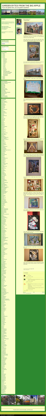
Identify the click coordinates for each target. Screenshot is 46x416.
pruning (3, 306)
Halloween (3, 223)
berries (3, 125)
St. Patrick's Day (4, 345)
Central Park (3, 144)
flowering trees (4, 201)
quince (3, 311)
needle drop (3, 273)
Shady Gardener (28, 278)
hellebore (3, 226)
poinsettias (3, 297)
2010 (3, 76)
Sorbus (3, 341)
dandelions (3, 173)
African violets (4, 101)
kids (2, 251)
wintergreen (3, 389)
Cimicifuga (3, 147)
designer (3, 176)
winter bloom (3, 386)
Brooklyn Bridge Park (4, 137)
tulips (2, 367)
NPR (2, 274)
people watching (4, 285)
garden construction (4, 208)
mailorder (3, 265)
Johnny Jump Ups (4, 248)
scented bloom (4, 329)
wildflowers (3, 380)
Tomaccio (3, 361)
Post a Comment (26, 290)
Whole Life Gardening (5, 96)
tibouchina (3, 360)
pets (2, 287)
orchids (3, 278)
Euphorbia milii (4, 192)
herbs (2, 227)
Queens (3, 310)
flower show (3, 200)
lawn (2, 255)
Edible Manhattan (5, 74)
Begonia (3, 124)
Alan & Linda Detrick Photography (6, 82)
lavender (3, 254)
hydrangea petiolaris (4, 237)
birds (2, 128)
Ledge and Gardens (4, 93)
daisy (2, 171)
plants (2, 295)
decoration (3, 174)
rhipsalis (3, 320)
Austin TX (3, 118)
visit (2, 372)
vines (2, 370)
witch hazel (3, 391)
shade (2, 334)
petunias (3, 288)
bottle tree (3, 133)
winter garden (3, 388)
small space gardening (5, 338)
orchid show (3, 277)
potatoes (3, 301)
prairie (2, 303)
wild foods (3, 377)
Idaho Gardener (4, 91)
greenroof (3, 222)
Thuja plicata (3, 359)
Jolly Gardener (4, 249)
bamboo (3, 120)
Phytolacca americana (5, 292)
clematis (3, 153)
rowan (2, 326)
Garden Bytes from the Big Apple (21, 6)
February (4, 69)
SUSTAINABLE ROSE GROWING (7, 72)
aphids (3, 108)
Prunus (3, 307)
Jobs (2, 246)
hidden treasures (4, 228)
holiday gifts (3, 230)
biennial (3, 127)
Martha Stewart (4, 267)
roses (2, 325)
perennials (3, 286)
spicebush (3, 342)
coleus (2, 156)
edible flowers (3, 184)
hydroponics (3, 238)
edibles (3, 186)
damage (3, 172)
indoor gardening (4, 240)
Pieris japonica (4, 293)
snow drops (3, 340)
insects (3, 241)
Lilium (2, 258)
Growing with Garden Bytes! (7, 73)
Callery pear (3, 142)
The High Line (3, 357)
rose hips (3, 324)
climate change (4, 154)
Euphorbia (3, 190)
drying (2, 181)
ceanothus (3, 143)
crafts (28, 269)
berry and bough (4, 126)
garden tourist (3, 212)
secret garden (3, 332)
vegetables (3, 368)
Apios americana (4, 109)
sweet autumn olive (4, 354)
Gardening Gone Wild (4, 89)
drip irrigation (3, 179)
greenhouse (3, 220)
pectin (2, 284)
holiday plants (3, 231)
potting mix (3, 302)
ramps (2, 313)
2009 (3, 77)
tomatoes (3, 362)
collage (27, 269)
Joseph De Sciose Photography (6, 92)
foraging (3, 203)
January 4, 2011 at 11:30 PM (29, 276)
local (2, 260)
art (25, 269)
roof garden (3, 322)
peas (2, 283)
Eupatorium (3, 189)
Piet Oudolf (3, 294)
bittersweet (3, 129)
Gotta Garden (3, 90)
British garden (3, 134)
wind (2, 382)
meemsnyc (27, 274)
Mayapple (3, 268)
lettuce (3, 256)
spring (2, 343)
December (4, 58)
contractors (3, 161)
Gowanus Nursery (4, 217)
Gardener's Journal (4, 88)
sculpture (3, 331)
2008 (3, 78)
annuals (3, 107)
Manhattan (3, 266)
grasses (3, 218)
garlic (2, 213)
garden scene (3, 211)
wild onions (3, 378)
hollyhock (3, 232)
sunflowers (3, 351)
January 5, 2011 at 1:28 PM (29, 281)
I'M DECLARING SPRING (6, 71)
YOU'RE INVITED (5, 75)
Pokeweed (3, 298)
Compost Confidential (5, 83)
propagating (3, 305)
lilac (2, 257)
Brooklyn (3, 136)
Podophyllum (3, 296)
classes (3, 152)
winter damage (4, 387)
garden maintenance (4, 209)
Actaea (3, 100)
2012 (3, 56)
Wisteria (3, 390)
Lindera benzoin (4, 259)
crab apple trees (4, 166)
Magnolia (3, 264)
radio (2, 312)
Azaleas (3, 119)
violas (2, 371)
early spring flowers (4, 182)
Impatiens (3, 239)
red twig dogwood (4, 316)
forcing (3, 204)
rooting (3, 323)
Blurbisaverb (3, 32)
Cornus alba (3, 164)
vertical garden (4, 369)
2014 (3, 54)
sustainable (3, 353)
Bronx (2, 135)
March (4, 68)
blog (8, 23)
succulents (3, 350)
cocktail (3, 155)
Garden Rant (3, 87)
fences (2, 198)
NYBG (2, 275)
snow (2, 339)
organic (3, 279)
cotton (2, 165)
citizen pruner (3, 148)
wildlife (3, 381)
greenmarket (3, 221)
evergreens (3, 193)
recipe (2, 314)
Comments (4, 49)
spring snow (3, 344)
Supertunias (3, 352)
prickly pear (3, 304)
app (2, 110)
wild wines (3, 379)
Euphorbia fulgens (4, 191)
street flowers (3, 348)
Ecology (3, 183)
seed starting (3, 333)
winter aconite (3, 385)
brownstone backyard (5, 139)
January (4, 70)
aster (2, 117)
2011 (3, 57)
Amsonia (3, 105)
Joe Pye (3, 247)
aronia (2, 114)
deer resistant (3, 175)
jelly (2, 245)
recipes (3, 315)
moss (2, 269)
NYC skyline (3, 276)
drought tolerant (4, 180)
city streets (3, 151)
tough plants (3, 363)
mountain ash (3, 270)
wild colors (3, 376)
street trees (3, 349)
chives (2, 145)
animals (3, 106)
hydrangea (3, 236)
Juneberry (3, 250)
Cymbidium (3, 170)
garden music (3, 210)
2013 (3, 55)
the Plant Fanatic (4, 358)
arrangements (3, 115)
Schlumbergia (3, 330)
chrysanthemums (4, 146)
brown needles (4, 138)
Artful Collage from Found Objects (6, 27)
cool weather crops (4, 163)
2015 (3, 53)
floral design (3, 199)
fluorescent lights (4, 202)
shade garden (3, 335)
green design (3, 219)
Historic (3, 229)
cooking (3, 162)
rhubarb (3, 321)
